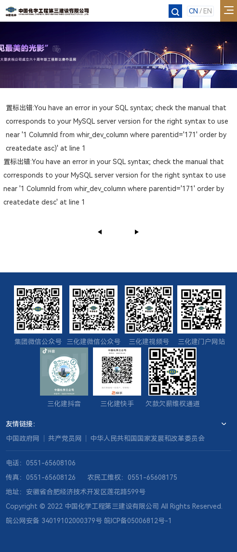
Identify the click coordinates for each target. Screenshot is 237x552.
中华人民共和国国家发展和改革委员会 (147, 438)
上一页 (100, 232)
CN (193, 11)
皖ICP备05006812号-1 (138, 521)
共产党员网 (65, 438)
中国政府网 (23, 438)
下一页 (137, 232)
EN (207, 11)
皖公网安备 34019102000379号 (54, 521)
